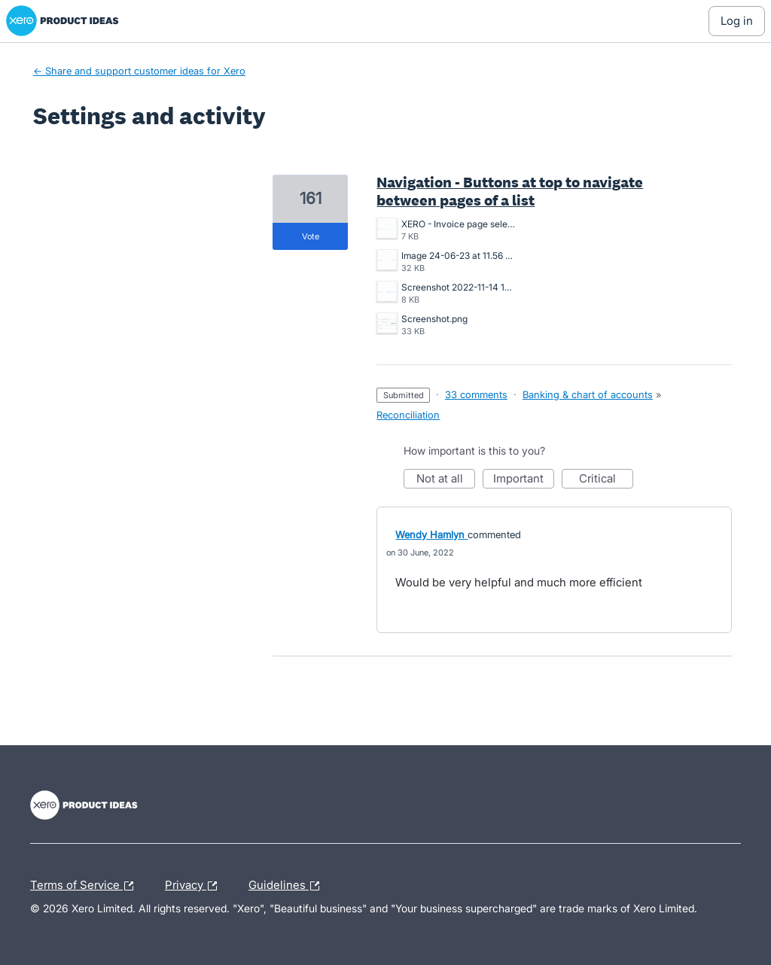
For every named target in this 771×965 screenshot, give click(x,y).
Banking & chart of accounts (588, 394)
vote (310, 236)
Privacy (194, 886)
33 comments (476, 394)
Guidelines (287, 886)
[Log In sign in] (737, 21)
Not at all (446, 480)
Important (523, 480)
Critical (606, 480)
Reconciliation (408, 415)
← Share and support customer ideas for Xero (139, 71)
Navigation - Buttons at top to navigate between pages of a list (509, 191)
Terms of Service (85, 886)
